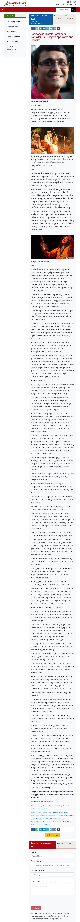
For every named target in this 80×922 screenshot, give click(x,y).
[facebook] (33, 28)
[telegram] (47, 28)
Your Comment (37, 870)
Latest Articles (12, 27)
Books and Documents (11, 47)
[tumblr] (58, 28)
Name (33, 852)
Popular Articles (13, 41)
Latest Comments (14, 36)
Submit (36, 898)
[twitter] (40, 28)
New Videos (11, 31)
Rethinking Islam (13, 22)
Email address (37, 861)
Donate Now (53, 835)
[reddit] (51, 28)
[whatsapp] (36, 28)
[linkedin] (44, 28)
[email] (54, 28)
